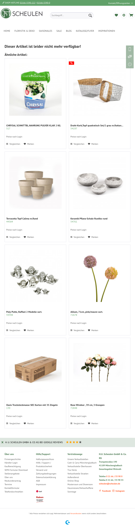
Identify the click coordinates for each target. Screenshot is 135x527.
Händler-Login (11, 462)
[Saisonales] (45, 31)
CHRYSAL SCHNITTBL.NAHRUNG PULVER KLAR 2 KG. (33, 127)
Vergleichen (13, 144)
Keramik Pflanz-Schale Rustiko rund (88, 220)
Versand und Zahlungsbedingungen (46, 472)
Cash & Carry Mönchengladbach (82, 462)
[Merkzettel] (116, 15)
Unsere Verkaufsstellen (78, 459)
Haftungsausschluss (45, 459)
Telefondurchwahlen (14, 491)
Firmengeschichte (13, 459)
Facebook (105, 491)
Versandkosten (75, 513)
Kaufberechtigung (13, 466)
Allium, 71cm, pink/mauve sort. (86, 313)
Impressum (41, 484)
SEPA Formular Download (16, 470)
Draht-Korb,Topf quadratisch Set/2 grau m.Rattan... (96, 127)
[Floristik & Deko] (24, 31)
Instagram (118, 491)
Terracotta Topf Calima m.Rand (22, 220)
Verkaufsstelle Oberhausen (80, 466)
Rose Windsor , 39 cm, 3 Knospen (87, 406)
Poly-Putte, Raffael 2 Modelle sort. (24, 313)
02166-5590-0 (43, 2)
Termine (8, 484)
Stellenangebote (12, 473)
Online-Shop (73, 480)
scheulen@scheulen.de (109, 483)
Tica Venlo (72, 470)
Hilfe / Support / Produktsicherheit (44, 464)
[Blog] (69, 31)
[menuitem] (71, 15)
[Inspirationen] (106, 31)
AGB (38, 480)
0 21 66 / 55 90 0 (114, 476)
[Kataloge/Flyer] (85, 31)
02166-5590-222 (27, 2)
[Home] (7, 31)
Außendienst (73, 477)
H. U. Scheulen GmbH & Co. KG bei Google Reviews (34, 442)
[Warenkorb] (131, 15)
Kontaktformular (12, 488)
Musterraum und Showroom (80, 484)
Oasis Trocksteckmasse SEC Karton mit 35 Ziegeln (32, 406)
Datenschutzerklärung (46, 477)
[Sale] (59, 31)
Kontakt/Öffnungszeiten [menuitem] (119, 3)
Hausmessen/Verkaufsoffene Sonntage (80, 490)
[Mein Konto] (124, 15)
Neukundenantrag (13, 480)
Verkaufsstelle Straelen (78, 473)
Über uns (9, 477)
